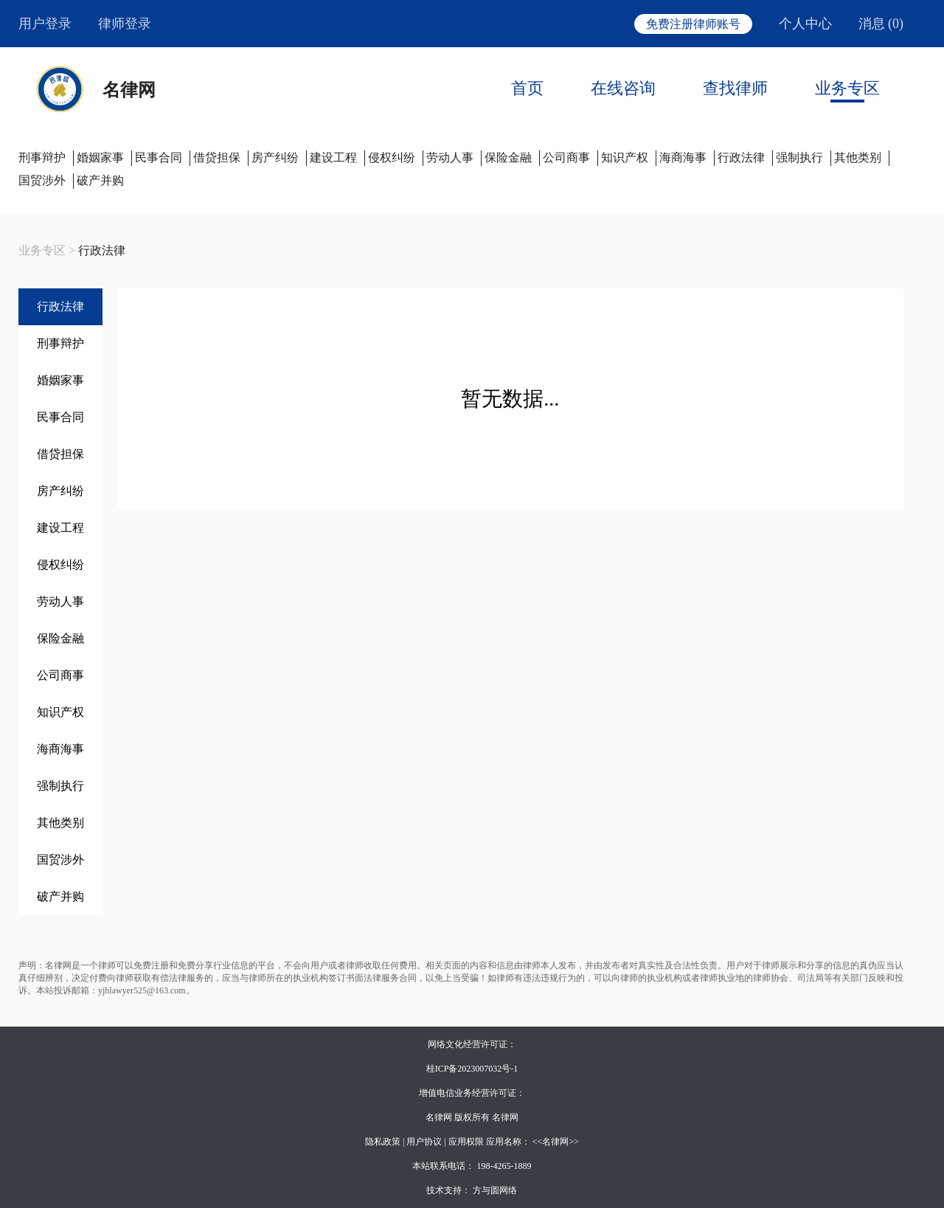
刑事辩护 (42, 157)
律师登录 (124, 23)
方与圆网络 (495, 1190)
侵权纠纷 (391, 157)
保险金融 (508, 157)
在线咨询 (623, 88)
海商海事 (683, 157)
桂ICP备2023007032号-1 (472, 1068)
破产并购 (100, 180)
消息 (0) (881, 23)
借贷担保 (216, 157)
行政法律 (741, 157)
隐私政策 (382, 1141)
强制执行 (799, 157)
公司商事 (566, 157)
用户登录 (45, 23)
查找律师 (735, 88)
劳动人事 (449, 157)
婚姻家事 (100, 157)
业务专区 (847, 88)
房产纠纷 (275, 157)
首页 (527, 88)
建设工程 (333, 157)
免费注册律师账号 (693, 24)
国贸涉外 (42, 180)
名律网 (129, 90)
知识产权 (624, 157)
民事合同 (158, 157)
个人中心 (805, 23)
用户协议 (424, 1141)
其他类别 (857, 157)
